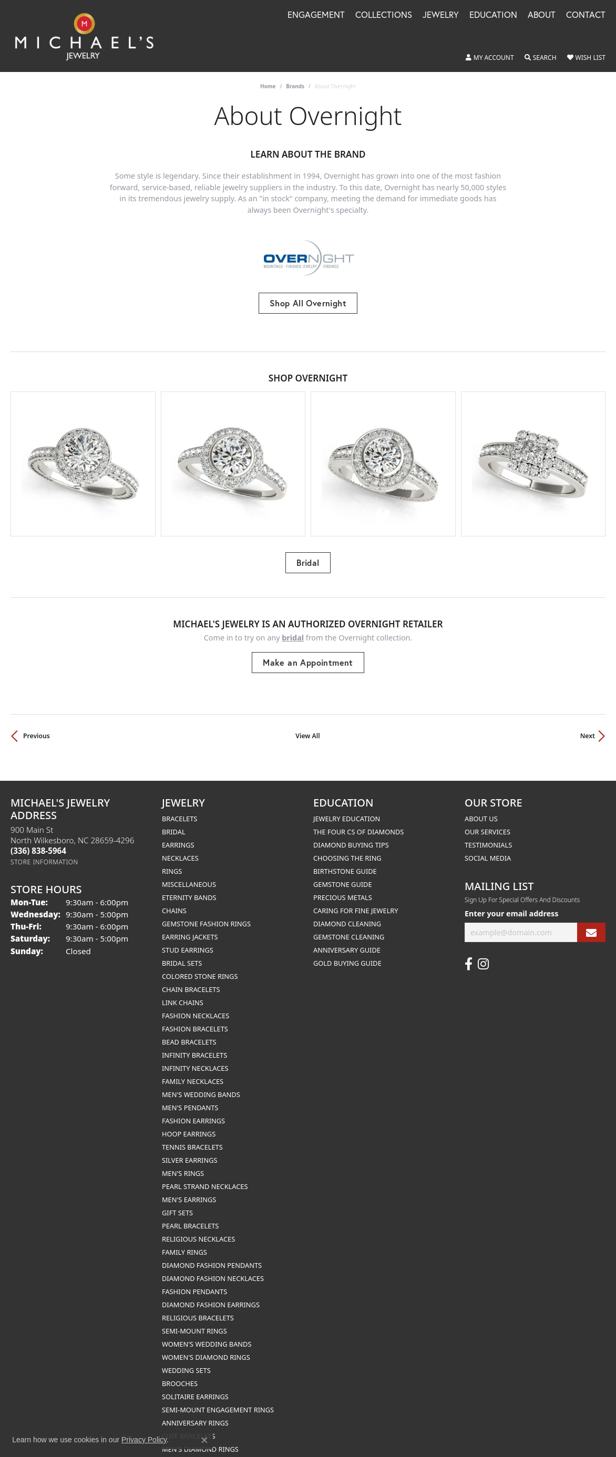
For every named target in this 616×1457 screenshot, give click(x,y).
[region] (308, 458)
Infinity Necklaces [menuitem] (195, 1058)
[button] (490, 58)
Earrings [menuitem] (178, 835)
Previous (36, 725)
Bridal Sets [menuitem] (182, 953)
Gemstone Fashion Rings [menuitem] (206, 913)
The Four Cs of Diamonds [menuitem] (358, 821)
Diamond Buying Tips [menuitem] (351, 835)
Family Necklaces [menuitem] (192, 1071)
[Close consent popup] (204, 1440)
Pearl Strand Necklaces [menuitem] (205, 1176)
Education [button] (493, 15)
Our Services (487, 821)
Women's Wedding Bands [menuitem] (206, 1334)
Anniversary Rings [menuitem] (195, 1413)
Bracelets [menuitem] (179, 808)
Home (268, 86)
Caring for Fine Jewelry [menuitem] (355, 900)
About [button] (542, 15)
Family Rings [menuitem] (184, 1242)
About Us (481, 808)
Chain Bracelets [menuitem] (191, 979)
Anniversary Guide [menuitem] (347, 940)
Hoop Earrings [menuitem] (188, 1124)
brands (295, 86)
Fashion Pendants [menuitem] (194, 1281)
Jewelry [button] (441, 15)
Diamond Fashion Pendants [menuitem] (212, 1255)
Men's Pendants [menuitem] (190, 1097)
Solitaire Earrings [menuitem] (195, 1386)
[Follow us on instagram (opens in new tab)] (483, 954)
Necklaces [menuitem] (180, 848)
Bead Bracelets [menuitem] (189, 1032)
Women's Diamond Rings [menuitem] (206, 1347)
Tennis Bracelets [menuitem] (192, 1137)
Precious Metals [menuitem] (342, 887)
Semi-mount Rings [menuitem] (194, 1321)
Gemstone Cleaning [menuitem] (348, 927)
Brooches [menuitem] (180, 1373)
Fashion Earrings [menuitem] (193, 1110)
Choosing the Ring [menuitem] (347, 848)
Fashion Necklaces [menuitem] (195, 1005)
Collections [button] (383, 15)
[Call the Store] (38, 840)
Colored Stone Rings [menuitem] (200, 966)
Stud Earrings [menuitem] (187, 940)
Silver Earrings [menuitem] (190, 1150)
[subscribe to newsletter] (591, 922)
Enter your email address (512, 903)
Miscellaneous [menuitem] (189, 874)
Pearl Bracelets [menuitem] (190, 1216)
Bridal (307, 552)
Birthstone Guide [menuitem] (345, 861)
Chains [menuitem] (174, 900)
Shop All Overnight (308, 302)
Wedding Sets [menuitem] (186, 1360)
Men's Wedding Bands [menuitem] (201, 1084)
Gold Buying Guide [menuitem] (347, 953)
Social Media (488, 848)
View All (307, 725)
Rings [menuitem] (172, 861)
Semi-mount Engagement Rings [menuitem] (218, 1399)
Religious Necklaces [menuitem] (198, 1229)
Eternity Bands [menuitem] (189, 887)
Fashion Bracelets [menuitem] (195, 1019)
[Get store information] (44, 852)
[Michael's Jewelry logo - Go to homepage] (89, 36)
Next (587, 725)
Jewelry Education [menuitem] (346, 808)
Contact (585, 15)
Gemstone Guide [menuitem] (342, 874)
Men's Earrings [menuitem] (189, 1189)
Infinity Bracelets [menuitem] (194, 1045)
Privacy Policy (144, 1439)
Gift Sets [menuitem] (177, 1202)
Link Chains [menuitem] (182, 992)
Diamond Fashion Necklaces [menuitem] (213, 1268)
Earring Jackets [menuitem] (190, 927)
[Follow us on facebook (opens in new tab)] (469, 954)
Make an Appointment (308, 652)
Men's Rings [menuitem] (183, 1163)
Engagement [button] (316, 15)
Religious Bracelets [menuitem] (198, 1308)
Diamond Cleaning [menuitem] (347, 913)
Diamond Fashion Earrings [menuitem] (211, 1294)
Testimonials (488, 835)
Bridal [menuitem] (174, 821)
